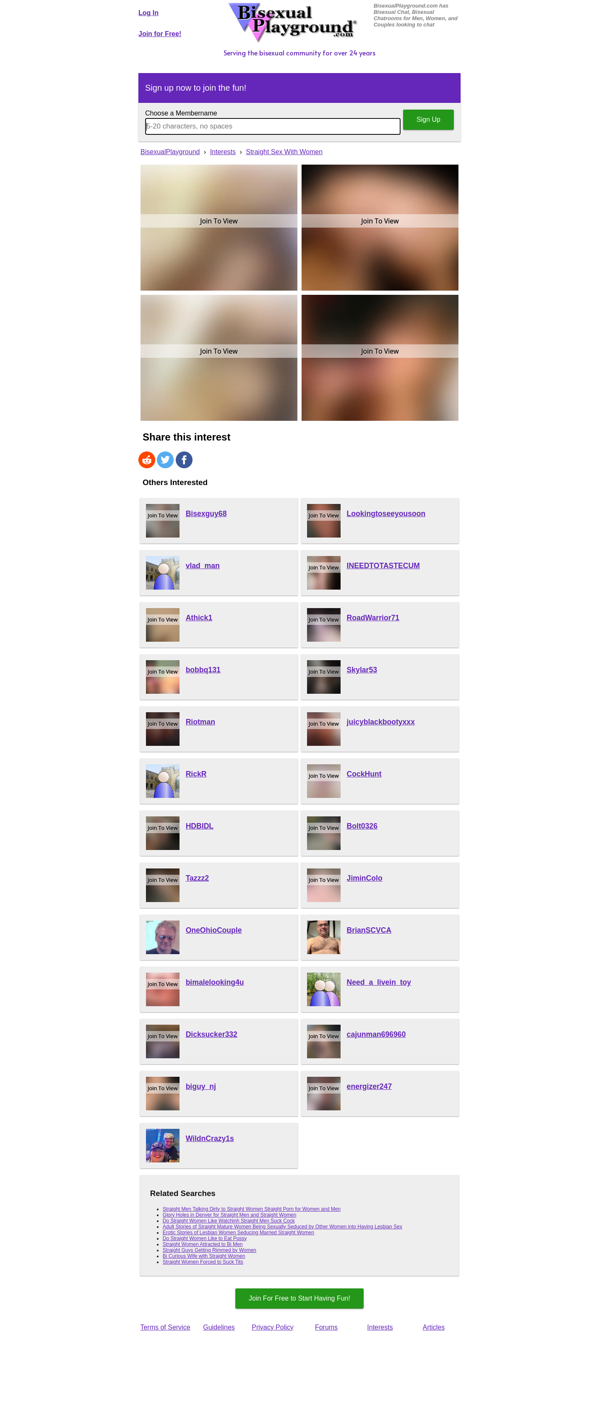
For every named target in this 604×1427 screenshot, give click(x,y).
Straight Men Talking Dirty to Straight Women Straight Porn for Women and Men (252, 1209)
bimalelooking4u (215, 982)
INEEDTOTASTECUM (383, 565)
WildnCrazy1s (210, 1138)
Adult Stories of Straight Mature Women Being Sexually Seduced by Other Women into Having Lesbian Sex (282, 1227)
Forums (326, 1327)
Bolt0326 (362, 826)
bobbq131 (203, 670)
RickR (196, 774)
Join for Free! (159, 33)
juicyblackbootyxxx (381, 722)
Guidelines (219, 1327)
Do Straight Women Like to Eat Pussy (205, 1238)
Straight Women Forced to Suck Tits (203, 1262)
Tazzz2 (197, 878)
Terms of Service (165, 1327)
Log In (148, 12)
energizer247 (369, 1086)
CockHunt (364, 774)
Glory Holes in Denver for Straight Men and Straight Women (230, 1215)
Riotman (200, 722)
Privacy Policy (273, 1327)
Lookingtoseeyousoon (386, 513)
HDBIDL (199, 826)
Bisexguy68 (206, 513)
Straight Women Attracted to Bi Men (203, 1244)
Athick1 (199, 618)
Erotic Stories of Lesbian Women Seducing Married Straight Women (238, 1233)
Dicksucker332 (211, 1034)
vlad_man (203, 565)
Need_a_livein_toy (379, 982)
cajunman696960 (376, 1034)
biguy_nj (201, 1086)
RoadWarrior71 (373, 618)
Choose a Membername (181, 113)
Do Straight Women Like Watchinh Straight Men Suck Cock (229, 1221)
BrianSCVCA (369, 930)
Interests (380, 1327)
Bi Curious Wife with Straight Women (204, 1256)
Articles (434, 1327)
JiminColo (365, 878)
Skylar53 (362, 670)
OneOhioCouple (214, 930)
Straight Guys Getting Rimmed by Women (209, 1250)
